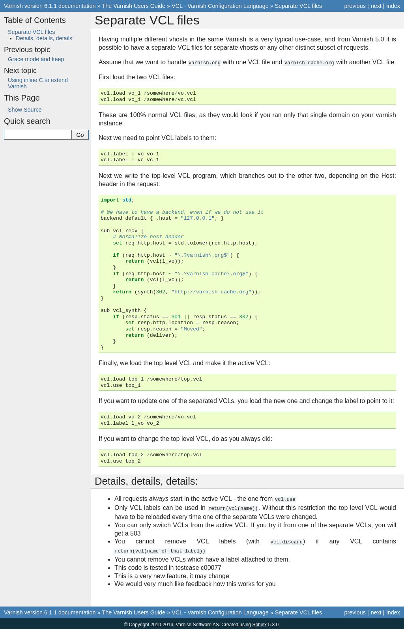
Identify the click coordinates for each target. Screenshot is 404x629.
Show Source (25, 109)
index (393, 6)
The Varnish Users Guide (134, 6)
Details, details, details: (45, 38)
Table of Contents (35, 20)
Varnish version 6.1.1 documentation (50, 6)
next (376, 6)
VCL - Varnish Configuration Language (220, 6)
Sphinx (259, 622)
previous (354, 6)
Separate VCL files (298, 6)
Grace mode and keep (36, 59)
